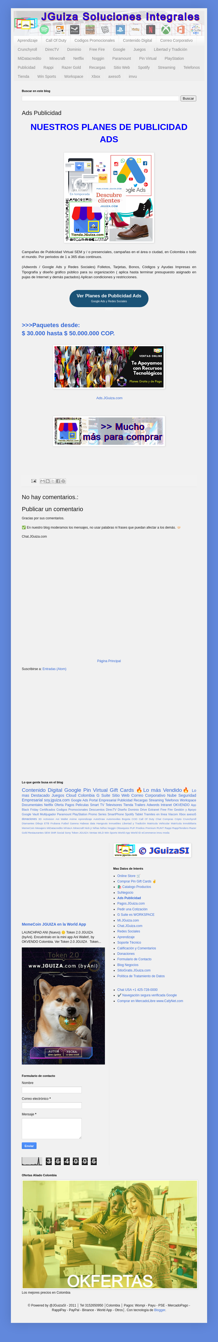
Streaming (166, 67)
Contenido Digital (137, 40)
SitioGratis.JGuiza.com (134, 970)
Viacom (173, 814)
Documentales (32, 805)
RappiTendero (180, 828)
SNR (53, 832)
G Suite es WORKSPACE (136, 915)
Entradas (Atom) (54, 669)
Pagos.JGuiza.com (131, 903)
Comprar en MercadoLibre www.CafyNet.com (150, 1001)
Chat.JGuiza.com (130, 926)
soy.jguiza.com (57, 800)
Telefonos (191, 67)
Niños (103, 828)
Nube (171, 795)
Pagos (69, 805)
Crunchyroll (27, 49)
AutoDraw (99, 818)
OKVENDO (181, 805)
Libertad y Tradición (170, 49)
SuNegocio (125, 892)
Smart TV (97, 805)
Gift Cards (122, 790)
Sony (68, 832)
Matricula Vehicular (158, 823)
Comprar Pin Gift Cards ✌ (136, 881)
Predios (140, 828)
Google (119, 49)
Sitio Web (122, 67)
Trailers (140, 805)
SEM (47, 832)
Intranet (166, 805)
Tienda (23, 76)
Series (102, 814)
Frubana (55, 823)
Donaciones (126, 954)
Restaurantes (36, 832)
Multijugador (48, 814)
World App (124, 832)
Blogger (159, 1310)
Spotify (144, 67)
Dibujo (39, 823)
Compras (168, 818)
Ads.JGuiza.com (109, 398)
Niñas (96, 828)
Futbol (65, 823)
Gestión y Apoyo (185, 809)
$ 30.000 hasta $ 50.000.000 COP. (68, 333)
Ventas (93, 832)
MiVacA (67, 828)
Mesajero (40, 828)
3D (40, 818)
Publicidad (26, 67)
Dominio (74, 49)
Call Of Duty (56, 40)
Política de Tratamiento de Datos (141, 976)
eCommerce (149, 832)
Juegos (140, 49)
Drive (143, 809)
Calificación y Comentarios (136, 948)
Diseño (122, 809)
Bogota (126, 818)
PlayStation (174, 58)
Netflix (78, 58)
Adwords (153, 805)
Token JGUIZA (79, 832)
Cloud (71, 795)
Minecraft (57, 58)
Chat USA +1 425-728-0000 (137, 990)
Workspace (73, 76)
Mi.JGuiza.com (128, 920)
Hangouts (102, 823)
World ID (136, 832)
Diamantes (28, 823)
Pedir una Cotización (132, 909)
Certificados (47, 809)
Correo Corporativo (176, 40)
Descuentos (97, 809)
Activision (48, 818)
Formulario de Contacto (134, 959)
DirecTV (52, 49)
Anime (73, 818)
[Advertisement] (109, 718)
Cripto (178, 818)
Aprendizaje (27, 40)
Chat (158, 818)
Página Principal (109, 661)
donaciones (29, 818)
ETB (46, 823)
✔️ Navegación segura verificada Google (147, 995)
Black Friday (30, 809)
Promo (92, 814)
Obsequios (123, 828)
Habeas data (87, 823)
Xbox (96, 76)
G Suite (103, 795)
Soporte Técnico (129, 942)
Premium (151, 828)
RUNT (160, 828)
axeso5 (114, 76)
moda (166, 832)
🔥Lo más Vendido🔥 (163, 790)
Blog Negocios (127, 965)
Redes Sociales (128, 931)
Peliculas (82, 805)
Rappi (49, 67)
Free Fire (97, 49)
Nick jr (88, 828)
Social (60, 832)
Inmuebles (115, 823)
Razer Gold (71, 67)
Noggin (98, 58)
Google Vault (30, 814)
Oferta (59, 805)
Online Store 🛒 (129, 876)
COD (134, 818)
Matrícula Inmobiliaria (183, 823)
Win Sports (46, 76)
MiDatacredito (29, 58)
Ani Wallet (62, 818)
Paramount (121, 58)
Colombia (86, 795)
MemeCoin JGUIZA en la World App (54, 924)
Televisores (114, 805)
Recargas (97, 67)
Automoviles (113, 818)
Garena (74, 823)
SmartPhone (116, 814)
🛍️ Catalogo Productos (134, 887)
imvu (133, 76)
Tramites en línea (155, 814)
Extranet (153, 809)
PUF (132, 828)
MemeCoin (28, 828)
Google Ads (79, 800)
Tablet (139, 814)
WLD (101, 832)
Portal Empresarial (102, 800)
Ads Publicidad (129, 898)
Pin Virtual (148, 58)
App (193, 805)
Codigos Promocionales (94, 40)
